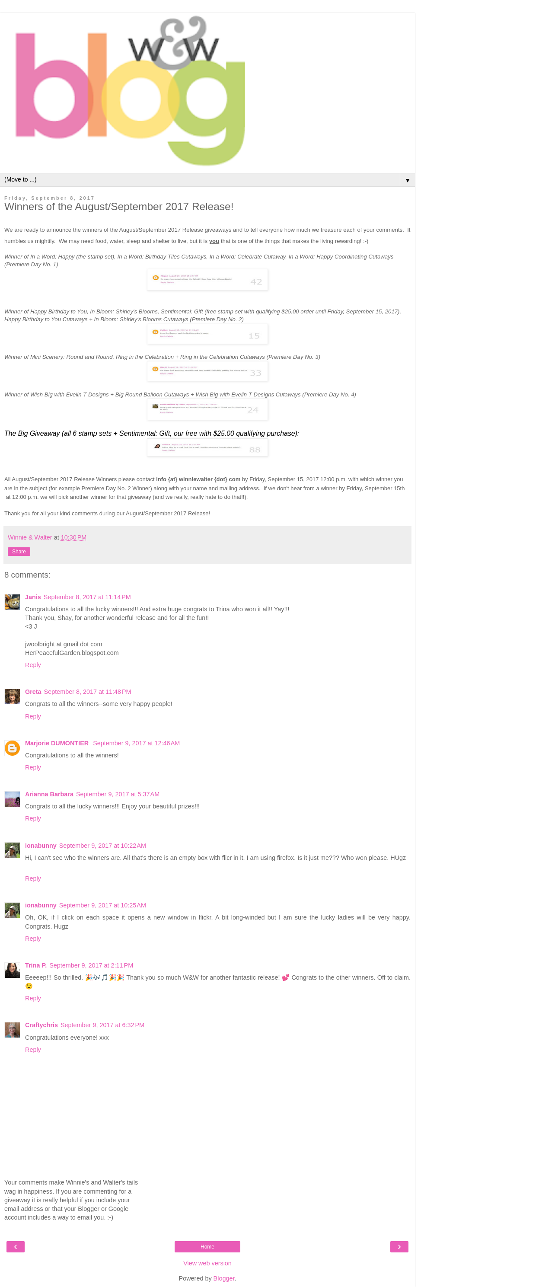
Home (207, 1247)
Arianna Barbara (49, 794)
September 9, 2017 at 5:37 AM (117, 794)
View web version (207, 1263)
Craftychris (41, 1025)
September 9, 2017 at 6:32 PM (102, 1025)
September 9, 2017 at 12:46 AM (136, 743)
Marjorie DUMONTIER (57, 743)
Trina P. (36, 965)
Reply (33, 664)
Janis (33, 597)
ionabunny (41, 845)
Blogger (224, 1278)
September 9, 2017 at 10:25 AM (102, 905)
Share (19, 552)
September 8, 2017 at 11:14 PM (87, 597)
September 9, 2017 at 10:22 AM (102, 845)
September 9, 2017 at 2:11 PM (91, 965)
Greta (33, 691)
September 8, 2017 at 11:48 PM (87, 691)
